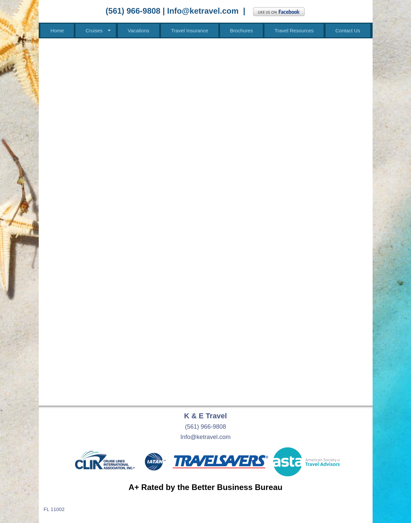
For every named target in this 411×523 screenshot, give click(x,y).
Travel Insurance (189, 30)
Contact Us (348, 30)
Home (57, 30)
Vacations (139, 30)
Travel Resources (294, 30)
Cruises (93, 30)
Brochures (241, 30)
